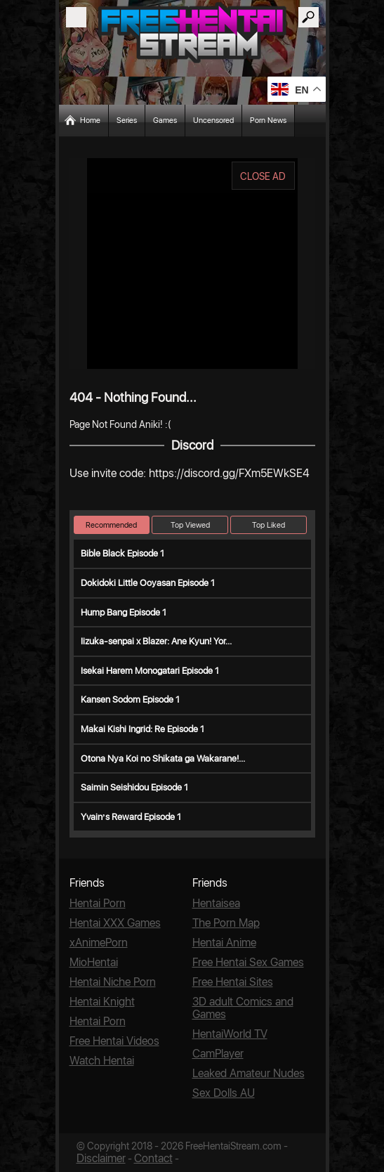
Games (165, 120)
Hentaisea (216, 903)
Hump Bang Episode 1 (123, 612)
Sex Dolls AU (223, 1093)
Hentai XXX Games (115, 923)
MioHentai (93, 962)
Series (127, 120)
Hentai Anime (224, 942)
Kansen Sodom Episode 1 (130, 699)
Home (90, 120)
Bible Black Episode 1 (122, 553)
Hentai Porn (97, 903)
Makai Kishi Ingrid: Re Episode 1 (142, 729)
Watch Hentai (101, 1060)
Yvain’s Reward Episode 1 (131, 817)
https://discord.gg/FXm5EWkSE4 (229, 473)
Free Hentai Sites (232, 982)
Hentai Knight (102, 1001)
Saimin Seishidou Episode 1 (134, 787)
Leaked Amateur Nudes (248, 1073)
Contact (153, 1158)
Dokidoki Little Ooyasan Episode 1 (148, 583)
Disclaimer (101, 1158)
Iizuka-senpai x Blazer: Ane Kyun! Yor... (156, 641)
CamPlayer (218, 1053)
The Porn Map (226, 923)
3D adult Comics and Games (242, 1008)
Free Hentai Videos (114, 1041)
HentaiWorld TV (229, 1034)
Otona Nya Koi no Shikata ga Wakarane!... (163, 758)
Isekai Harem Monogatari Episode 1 (150, 670)
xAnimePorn (98, 942)
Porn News (268, 120)
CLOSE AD (263, 176)
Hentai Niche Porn (112, 982)
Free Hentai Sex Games (248, 962)
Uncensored (213, 120)
